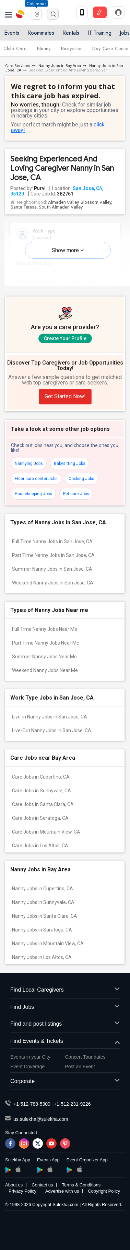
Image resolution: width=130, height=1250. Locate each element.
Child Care (15, 48)
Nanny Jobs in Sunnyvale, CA (43, 902)
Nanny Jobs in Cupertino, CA (42, 888)
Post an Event (80, 1066)
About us (14, 1185)
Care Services (17, 66)
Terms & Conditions (81, 1185)
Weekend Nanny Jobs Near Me (45, 670)
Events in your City (30, 1057)
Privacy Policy (22, 1191)
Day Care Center (110, 48)
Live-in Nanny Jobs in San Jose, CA (49, 716)
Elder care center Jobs (36, 478)
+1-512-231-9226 (72, 1104)
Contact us (42, 1185)
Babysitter (71, 48)
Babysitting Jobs (69, 463)
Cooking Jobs (81, 478)
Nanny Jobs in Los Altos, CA (42, 957)
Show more (68, 250)
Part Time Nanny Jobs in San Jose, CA (53, 555)
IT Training (99, 33)
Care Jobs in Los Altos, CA (40, 845)
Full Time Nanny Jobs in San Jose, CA (52, 541)
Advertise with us (62, 1191)
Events (11, 33)
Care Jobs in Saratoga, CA (40, 818)
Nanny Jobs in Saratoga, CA (42, 930)
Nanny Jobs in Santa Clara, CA (44, 916)
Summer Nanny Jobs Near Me (44, 656)
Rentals (70, 33)
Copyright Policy (104, 1191)
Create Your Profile (65, 338)
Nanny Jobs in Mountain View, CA (48, 943)
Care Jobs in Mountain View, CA (46, 832)
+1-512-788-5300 (31, 1104)
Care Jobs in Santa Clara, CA (43, 804)
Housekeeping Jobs (33, 493)
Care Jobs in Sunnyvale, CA (41, 790)
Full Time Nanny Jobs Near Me (44, 629)
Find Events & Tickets (65, 1041)
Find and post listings (65, 1024)
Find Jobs (65, 1007)
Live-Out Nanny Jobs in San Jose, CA (51, 730)
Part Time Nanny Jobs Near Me (45, 643)
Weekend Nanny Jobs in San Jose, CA (52, 582)
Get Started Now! (65, 396)
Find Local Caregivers (65, 990)
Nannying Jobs (29, 463)
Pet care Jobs (76, 493)
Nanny (44, 48)
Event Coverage (27, 1066)
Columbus (36, 3)
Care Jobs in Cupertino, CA (41, 777)
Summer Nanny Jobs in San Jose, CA (52, 569)
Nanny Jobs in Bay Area (59, 66)
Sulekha (20, 14)
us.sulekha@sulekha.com (40, 1119)
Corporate (65, 1081)
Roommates (40, 33)
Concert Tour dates (85, 1057)
